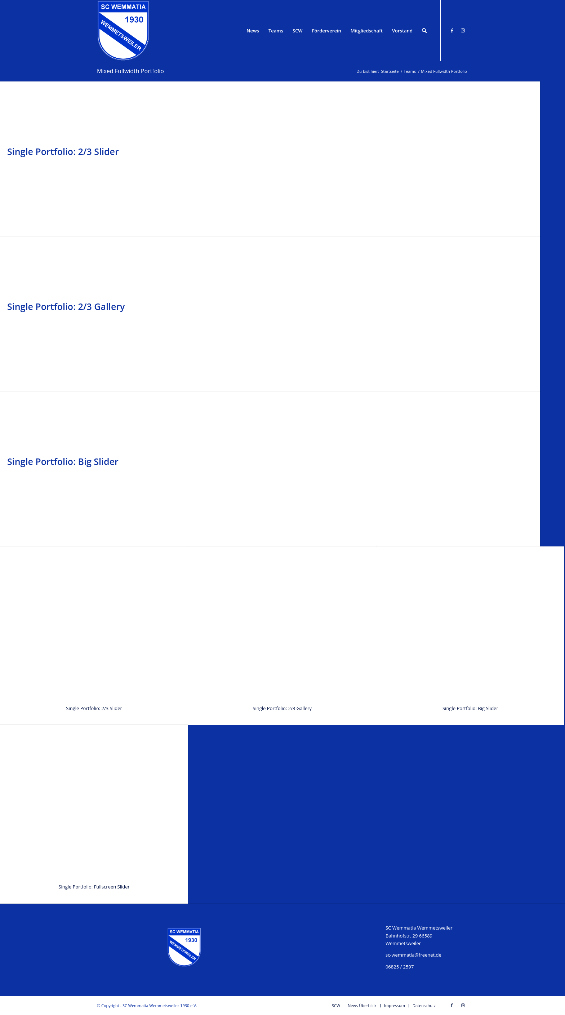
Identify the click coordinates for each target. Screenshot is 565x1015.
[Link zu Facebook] (451, 30)
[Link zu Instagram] (462, 30)
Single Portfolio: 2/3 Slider (63, 151)
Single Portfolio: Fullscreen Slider (94, 886)
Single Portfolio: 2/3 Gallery (66, 306)
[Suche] (424, 30)
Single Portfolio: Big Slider (63, 461)
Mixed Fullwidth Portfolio (130, 71)
